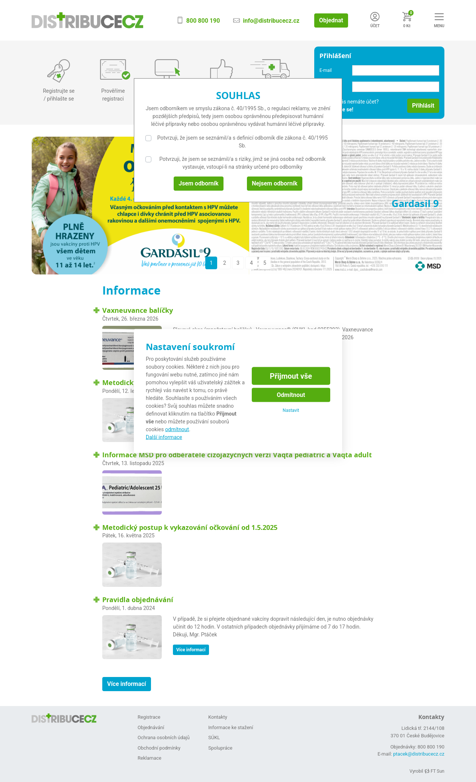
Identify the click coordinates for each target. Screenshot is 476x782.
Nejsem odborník (275, 183)
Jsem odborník (198, 183)
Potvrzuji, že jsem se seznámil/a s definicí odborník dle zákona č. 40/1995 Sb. (242, 142)
